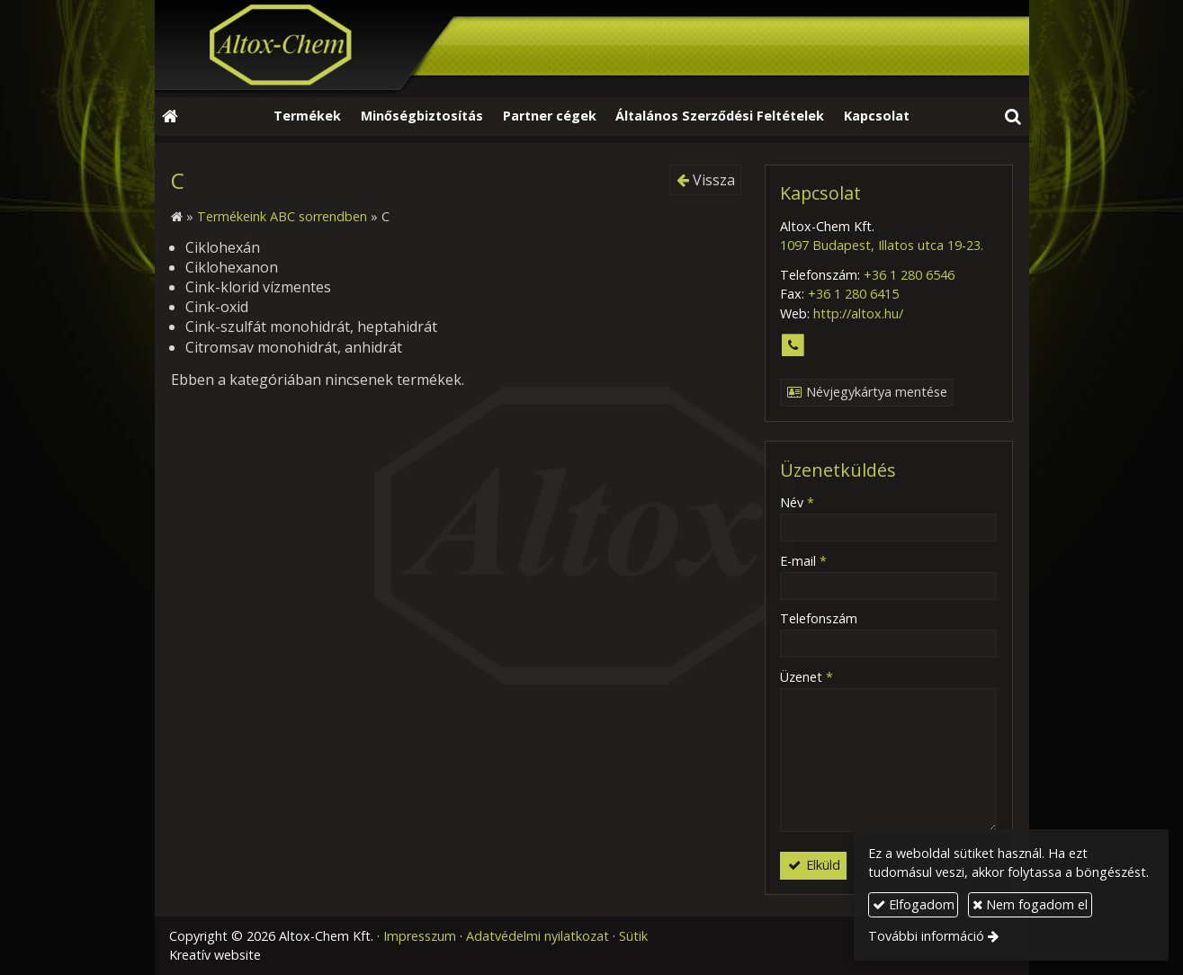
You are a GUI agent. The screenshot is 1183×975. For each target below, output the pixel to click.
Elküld (812, 864)
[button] (1012, 117)
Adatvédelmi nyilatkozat (537, 935)
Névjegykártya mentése (866, 391)
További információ (926, 935)
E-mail (803, 560)
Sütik (633, 935)
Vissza (706, 180)
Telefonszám (818, 618)
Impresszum (419, 935)
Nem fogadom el (1030, 904)
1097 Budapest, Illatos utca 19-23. (881, 245)
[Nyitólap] (592, 48)
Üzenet (806, 676)
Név (797, 502)
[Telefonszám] (793, 346)
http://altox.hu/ (858, 313)
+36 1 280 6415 (853, 293)
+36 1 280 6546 (909, 274)
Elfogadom (913, 904)
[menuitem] (308, 117)
